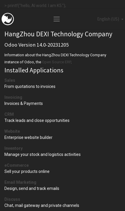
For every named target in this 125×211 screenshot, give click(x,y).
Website (12, 131)
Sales (9, 80)
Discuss (12, 199)
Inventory (13, 148)
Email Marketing (20, 182)
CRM (9, 114)
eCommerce (16, 165)
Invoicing (13, 97)
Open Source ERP (56, 62)
